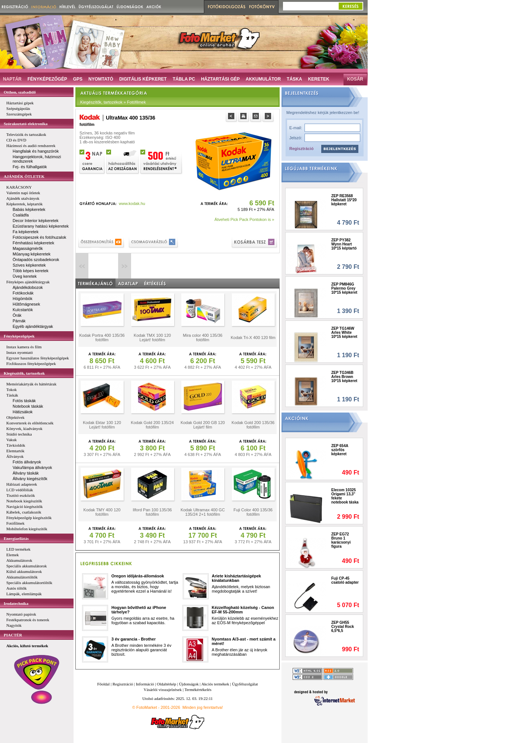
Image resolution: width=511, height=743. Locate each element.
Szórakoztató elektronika (26, 123)
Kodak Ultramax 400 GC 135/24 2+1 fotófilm (202, 512)
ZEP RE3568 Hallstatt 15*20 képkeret (344, 200)
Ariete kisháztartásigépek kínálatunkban (236, 578)
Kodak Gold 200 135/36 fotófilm (253, 424)
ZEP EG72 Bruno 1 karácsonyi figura (341, 540)
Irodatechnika (16, 603)
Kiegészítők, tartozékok (24, 373)
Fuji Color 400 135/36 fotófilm (253, 512)
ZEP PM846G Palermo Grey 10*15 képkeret (344, 288)
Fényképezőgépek (19, 336)
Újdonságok (189, 684)
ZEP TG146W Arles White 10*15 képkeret (344, 332)
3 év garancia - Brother (133, 639)
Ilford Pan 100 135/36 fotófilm (152, 512)
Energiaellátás (16, 538)
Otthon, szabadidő (20, 92)
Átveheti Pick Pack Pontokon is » (244, 219)
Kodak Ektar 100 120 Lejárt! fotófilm (102, 424)
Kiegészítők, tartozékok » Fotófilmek (113, 102)
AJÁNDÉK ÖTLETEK (24, 176)
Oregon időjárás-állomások (137, 576)
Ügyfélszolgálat (245, 684)
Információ (145, 684)
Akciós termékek (215, 684)
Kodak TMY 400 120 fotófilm (102, 512)
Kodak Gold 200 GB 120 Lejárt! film (202, 424)
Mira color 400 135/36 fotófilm (202, 337)
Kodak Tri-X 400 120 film (253, 337)
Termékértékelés (198, 689)
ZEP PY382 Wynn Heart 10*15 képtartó (344, 244)
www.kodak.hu (132, 203)
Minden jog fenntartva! (202, 707)
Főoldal (103, 684)
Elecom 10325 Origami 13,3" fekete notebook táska (344, 496)
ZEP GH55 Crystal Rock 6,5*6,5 (342, 626)
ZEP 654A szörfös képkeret (339, 450)
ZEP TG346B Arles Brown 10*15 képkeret (344, 377)
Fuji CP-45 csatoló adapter (345, 580)
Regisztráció (301, 148)
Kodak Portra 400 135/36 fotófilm (101, 337)
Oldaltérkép (166, 684)
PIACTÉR (13, 635)
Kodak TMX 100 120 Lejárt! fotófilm (152, 337)
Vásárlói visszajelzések (163, 689)
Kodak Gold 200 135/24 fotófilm (152, 424)
